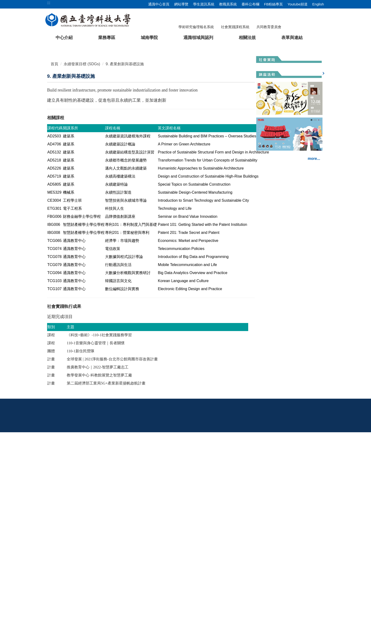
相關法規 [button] (247, 37)
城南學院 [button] (149, 37)
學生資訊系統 (203, 4)
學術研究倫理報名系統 (196, 27)
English (318, 4)
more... (314, 308)
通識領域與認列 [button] (198, 37)
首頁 (54, 180)
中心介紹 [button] (64, 37)
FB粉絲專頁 (273, 4)
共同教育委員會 (268, 27)
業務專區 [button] (106, 37)
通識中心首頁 (158, 4)
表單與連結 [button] (292, 37)
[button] (11, 103)
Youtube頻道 (297, 4)
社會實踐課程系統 (235, 27)
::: (48, 531)
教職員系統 (228, 4)
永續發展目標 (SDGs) (82, 180)
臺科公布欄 (250, 4)
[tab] (260, 158)
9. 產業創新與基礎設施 (125, 180)
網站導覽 (181, 4)
